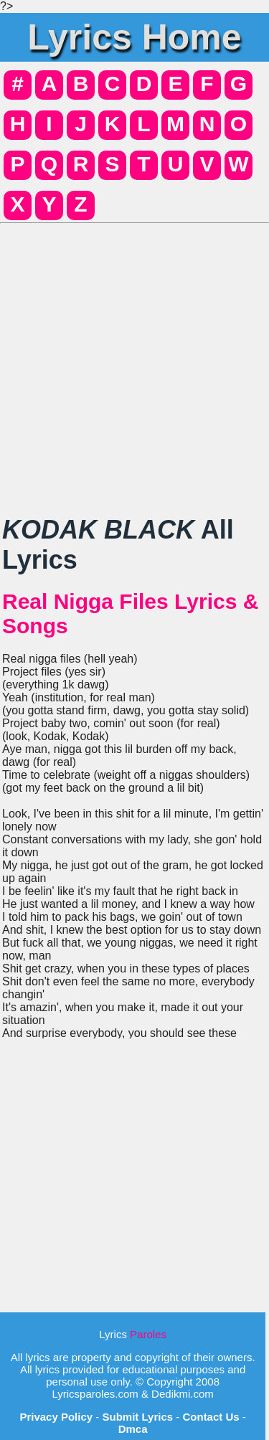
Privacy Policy (56, 1417)
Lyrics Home (134, 37)
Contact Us (210, 1417)
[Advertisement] (134, 363)
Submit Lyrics (137, 1417)
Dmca (133, 1429)
